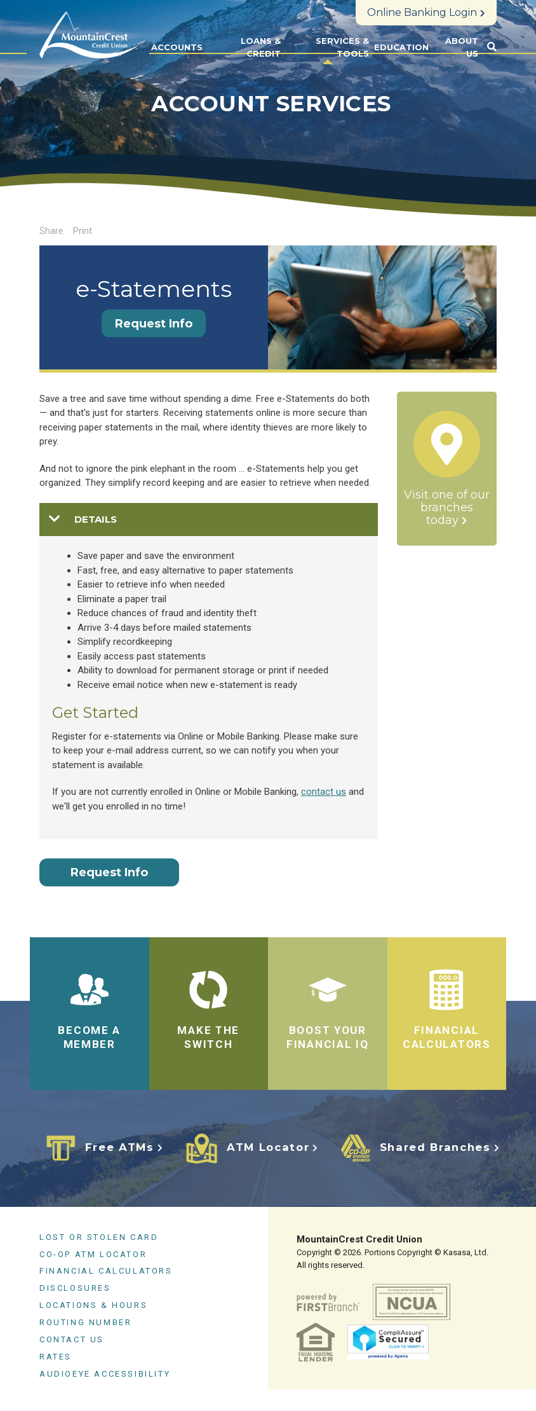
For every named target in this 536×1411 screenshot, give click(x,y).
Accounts (177, 47)
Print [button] (82, 231)
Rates (55, 1356)
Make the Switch (208, 1037)
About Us (461, 47)
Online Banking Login (422, 12)
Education (401, 47)
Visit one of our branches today (447, 508)
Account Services (271, 103)
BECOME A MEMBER (89, 1037)
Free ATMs (119, 1147)
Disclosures (75, 1288)
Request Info (153, 324)
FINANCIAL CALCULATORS (446, 1037)
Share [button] (51, 231)
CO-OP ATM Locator (93, 1253)
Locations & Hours (93, 1305)
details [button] (95, 519)
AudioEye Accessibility (104, 1373)
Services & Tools (342, 47)
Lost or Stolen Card (98, 1236)
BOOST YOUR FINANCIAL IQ (328, 1037)
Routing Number (85, 1322)
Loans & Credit (261, 47)
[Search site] (492, 47)
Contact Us (71, 1339)
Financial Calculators (106, 1271)
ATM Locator (267, 1147)
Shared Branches (434, 1147)
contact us (323, 791)
